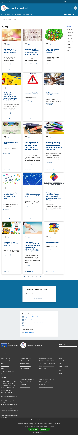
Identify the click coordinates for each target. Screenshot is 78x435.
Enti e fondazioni (5, 366)
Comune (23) (70, 35)
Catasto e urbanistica (25, 366)
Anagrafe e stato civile (25, 358)
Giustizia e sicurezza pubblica (46, 361)
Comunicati (7, 44)
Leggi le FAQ (23, 384)
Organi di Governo (5, 358)
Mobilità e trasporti (25, 368)
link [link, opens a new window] (53, 426)
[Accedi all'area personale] (69, 2)
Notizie (60, 358)
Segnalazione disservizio (26, 382)
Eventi (60, 373)
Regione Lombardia (5, 2)
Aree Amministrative (6, 361)
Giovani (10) (70, 41)
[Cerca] (75, 8)
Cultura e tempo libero (25, 361)
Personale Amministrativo (7, 371)
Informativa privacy (44, 382)
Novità (9, 20)
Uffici (2, 363)
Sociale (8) (69, 48)
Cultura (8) (69, 38)
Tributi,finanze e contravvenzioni (47, 363)
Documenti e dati (5, 374)
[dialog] (39, 426)
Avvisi (27, 44)
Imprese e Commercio (25, 363)
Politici (2, 368)
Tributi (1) (69, 51)
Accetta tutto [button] (33, 429)
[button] (39, 432)
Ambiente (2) (70, 29)
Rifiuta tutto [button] (44, 429)
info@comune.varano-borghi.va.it (9, 410)
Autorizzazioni (42, 368)
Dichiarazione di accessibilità (46, 387)
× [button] (76, 419)
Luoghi (60, 370)
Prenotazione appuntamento (27, 379)
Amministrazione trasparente (46, 379)
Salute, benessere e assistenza (46, 366)
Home (4, 20)
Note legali (42, 384)
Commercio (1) (70, 32)
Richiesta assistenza (25, 387)
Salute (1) (69, 44)
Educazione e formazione (45, 358)
